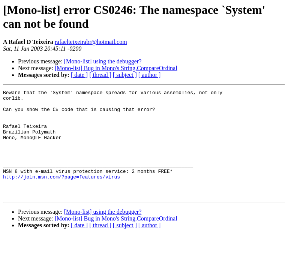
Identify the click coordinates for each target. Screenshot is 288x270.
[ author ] (149, 75)
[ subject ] (125, 75)
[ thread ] (100, 75)
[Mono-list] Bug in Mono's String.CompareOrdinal (116, 68)
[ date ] (79, 75)
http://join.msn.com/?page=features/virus (61, 194)
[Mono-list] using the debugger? (103, 61)
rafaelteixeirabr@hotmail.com (91, 42)
